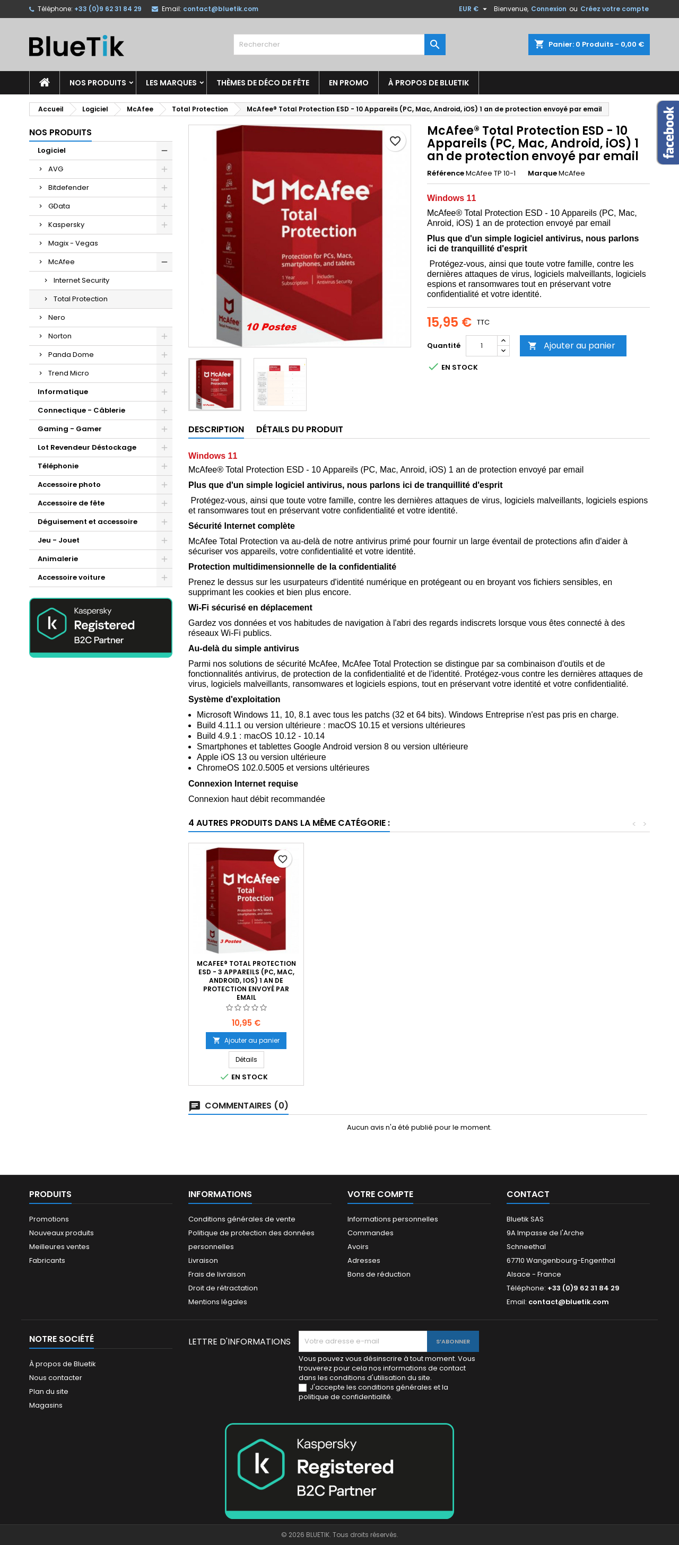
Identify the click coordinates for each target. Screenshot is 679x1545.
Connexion (549, 8)
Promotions (49, 1219)
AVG (55, 169)
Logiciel (52, 150)
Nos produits (97, 82)
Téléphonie (58, 466)
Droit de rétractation (223, 1288)
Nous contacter (55, 1378)
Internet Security (81, 280)
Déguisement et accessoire (87, 522)
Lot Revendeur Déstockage (87, 447)
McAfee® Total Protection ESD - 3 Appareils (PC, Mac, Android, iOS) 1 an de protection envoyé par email (591, 980)
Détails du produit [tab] (299, 429)
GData (59, 206)
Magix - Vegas (73, 243)
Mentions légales (217, 1302)
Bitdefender (68, 187)
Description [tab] (216, 429)
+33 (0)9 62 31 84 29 (108, 8)
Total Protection (81, 299)
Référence (445, 173)
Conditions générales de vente (241, 1219)
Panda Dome (71, 355)
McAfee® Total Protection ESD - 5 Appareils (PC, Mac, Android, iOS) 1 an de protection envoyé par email (246, 980)
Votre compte (380, 1194)
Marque (542, 173)
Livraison (203, 1260)
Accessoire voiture (71, 577)
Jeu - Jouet (59, 540)
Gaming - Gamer (70, 429)
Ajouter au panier (571, 345)
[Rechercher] (339, 44)
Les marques (171, 82)
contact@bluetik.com (220, 8)
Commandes (370, 1233)
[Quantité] (482, 345)
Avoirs (358, 1247)
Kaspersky (66, 225)
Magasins (46, 1405)
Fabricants (47, 1260)
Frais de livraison (217, 1274)
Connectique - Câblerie (81, 410)
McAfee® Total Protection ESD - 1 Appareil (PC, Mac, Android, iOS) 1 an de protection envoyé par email (361, 980)
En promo (349, 82)
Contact (528, 1194)
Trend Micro (68, 373)
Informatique (63, 392)
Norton (60, 336)
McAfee (61, 262)
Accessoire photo (69, 484)
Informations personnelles (392, 1219)
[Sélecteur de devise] (474, 9)
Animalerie (58, 559)
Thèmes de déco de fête (262, 82)
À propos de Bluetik (428, 82)
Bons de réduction (379, 1274)
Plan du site (48, 1391)
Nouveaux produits (61, 1233)
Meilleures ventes (59, 1247)
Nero (56, 317)
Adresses (363, 1260)
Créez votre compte (614, 8)
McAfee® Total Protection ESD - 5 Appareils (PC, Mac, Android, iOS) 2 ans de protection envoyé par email (476, 980)
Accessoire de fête (71, 503)
